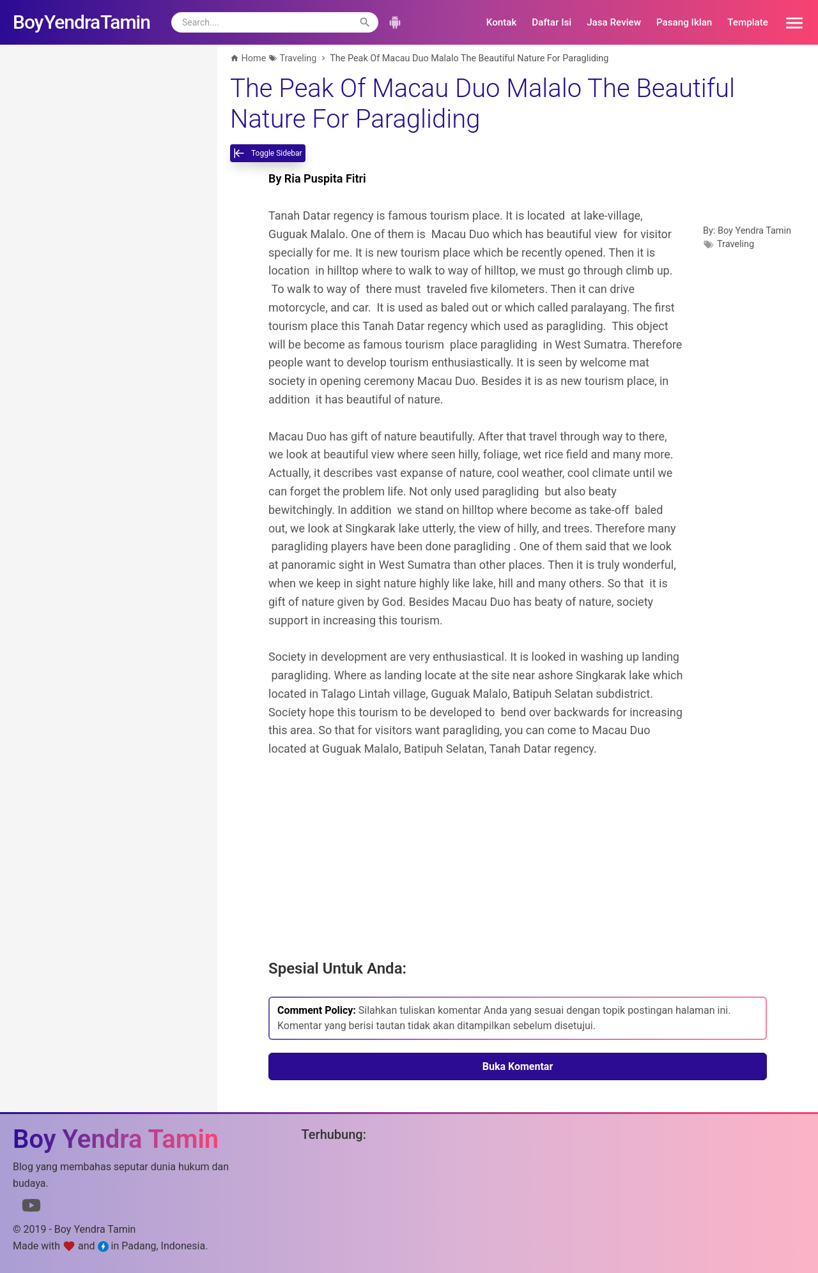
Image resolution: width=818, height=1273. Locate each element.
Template (747, 22)
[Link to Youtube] (31, 1207)
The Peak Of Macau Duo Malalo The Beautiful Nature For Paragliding (482, 103)
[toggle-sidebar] (267, 153)
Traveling (735, 244)
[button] (790, 22)
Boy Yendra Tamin (754, 230)
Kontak (501, 22)
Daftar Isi (551, 22)
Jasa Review (614, 22)
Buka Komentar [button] (517, 1066)
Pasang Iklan (684, 22)
